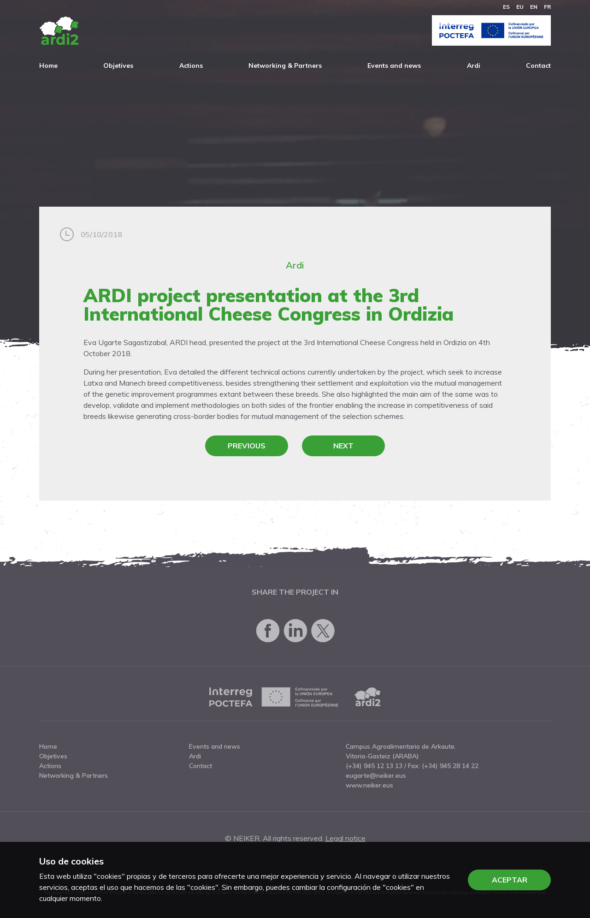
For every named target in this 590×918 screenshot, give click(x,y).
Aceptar (509, 879)
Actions (191, 65)
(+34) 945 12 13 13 (374, 766)
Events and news (394, 65)
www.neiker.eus (369, 785)
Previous (247, 445)
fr (547, 6)
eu (520, 6)
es (506, 6)
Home (48, 65)
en (533, 6)
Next (343, 445)
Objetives (118, 65)
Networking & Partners (285, 65)
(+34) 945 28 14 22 (450, 766)
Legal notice (345, 838)
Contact (538, 65)
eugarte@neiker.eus (376, 775)
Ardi (473, 65)
